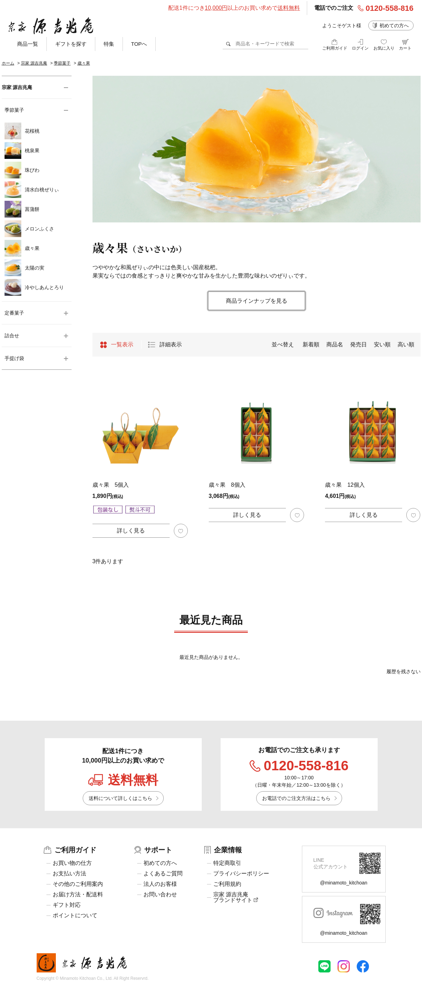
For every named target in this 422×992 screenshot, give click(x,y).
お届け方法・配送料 (78, 894)
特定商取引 (227, 863)
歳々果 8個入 (227, 485)
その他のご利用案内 (78, 884)
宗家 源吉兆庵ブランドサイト (235, 897)
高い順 (406, 344)
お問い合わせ (160, 894)
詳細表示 (171, 344)
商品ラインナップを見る (256, 301)
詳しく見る (131, 531)
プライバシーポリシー (241, 873)
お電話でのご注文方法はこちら (296, 798)
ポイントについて (75, 915)
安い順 (382, 344)
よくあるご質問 (163, 873)
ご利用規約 (227, 884)
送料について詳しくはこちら (120, 798)
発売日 (358, 344)
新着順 (311, 344)
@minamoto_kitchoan (344, 882)
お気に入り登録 (181, 531)
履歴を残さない (403, 671)
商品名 (334, 344)
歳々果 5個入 (110, 485)
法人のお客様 (160, 884)
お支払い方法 (69, 873)
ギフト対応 (67, 905)
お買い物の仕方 (72, 863)
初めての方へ (394, 25)
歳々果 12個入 (345, 485)
